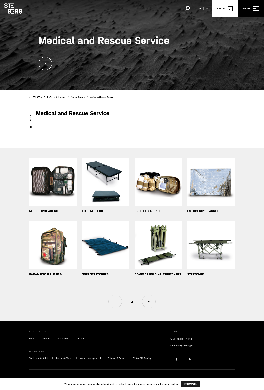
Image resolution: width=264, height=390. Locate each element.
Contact (80, 343)
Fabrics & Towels (64, 363)
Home (32, 343)
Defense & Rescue (117, 363)
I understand (190, 384)
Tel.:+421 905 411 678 (181, 343)
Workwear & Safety (39, 363)
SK (207, 8)
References (63, 343)
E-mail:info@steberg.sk (182, 350)
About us (46, 343)
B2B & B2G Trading (142, 363)
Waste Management (90, 363)
